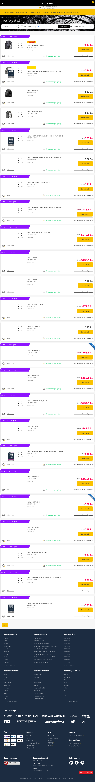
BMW (5, 674)
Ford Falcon (37, 674)
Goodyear (7, 662)
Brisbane (66, 680)
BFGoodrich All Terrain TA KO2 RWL (44, 651)
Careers (28, 738)
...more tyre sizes (69, 665)
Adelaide (66, 685)
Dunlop (6, 659)
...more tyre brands (9, 665)
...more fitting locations (71, 701)
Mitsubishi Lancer (39, 696)
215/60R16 (67, 641)
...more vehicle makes (10, 701)
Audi (5, 693)
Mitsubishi (7, 685)
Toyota (6, 680)
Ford (5, 677)
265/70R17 (67, 654)
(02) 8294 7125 (37, 760)
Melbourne (67, 677)
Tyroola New (76, 746)
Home (3, 18)
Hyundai (6, 688)
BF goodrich (7, 654)
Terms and (33, 743)
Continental (7, 657)
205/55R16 (67, 638)
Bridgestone (7, 646)
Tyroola (30, 740)
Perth (65, 682)
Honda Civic (37, 677)
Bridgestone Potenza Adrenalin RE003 (45, 646)
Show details (85, 49)
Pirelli (5, 641)
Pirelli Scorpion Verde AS (41, 643)
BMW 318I (37, 690)
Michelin (6, 649)
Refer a (30, 748)
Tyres (9, 18)
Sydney (66, 674)
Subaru (6, 690)
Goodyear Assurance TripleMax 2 (43, 659)
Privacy (30, 745)
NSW (65, 688)
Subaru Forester (38, 699)
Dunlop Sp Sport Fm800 (41, 662)
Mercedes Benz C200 (40, 688)
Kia (5, 699)
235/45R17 (67, 643)
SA (64, 699)
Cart (93, 1)
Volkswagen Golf (39, 693)
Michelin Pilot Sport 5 (40, 649)
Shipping (50, 743)
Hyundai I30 (37, 682)
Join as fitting (76, 735)
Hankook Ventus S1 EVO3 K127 (43, 654)
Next (5, 625)
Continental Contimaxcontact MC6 (44, 657)
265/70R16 (67, 651)
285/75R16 (67, 662)
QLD (65, 693)
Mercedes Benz (8, 682)
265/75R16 (67, 657)
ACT (65, 696)
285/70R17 (67, 659)
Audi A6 (36, 685)
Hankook (6, 651)
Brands (15, 18)
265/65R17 (67, 649)
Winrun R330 (38, 638)
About (29, 735)
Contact (51, 735)
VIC (65, 690)
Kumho (6, 643)
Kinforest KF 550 (39, 641)
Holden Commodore (40, 680)
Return (50, 745)
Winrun (6, 638)
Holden (6, 696)
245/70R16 (67, 646)
